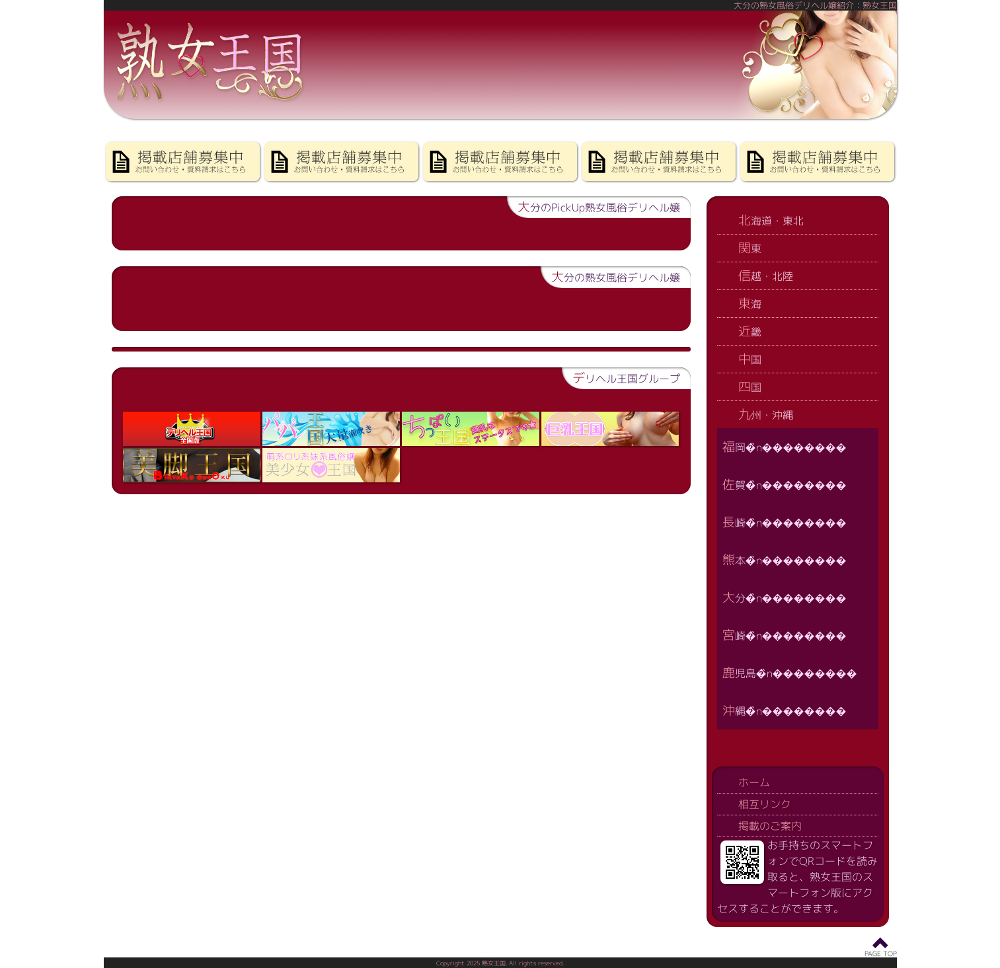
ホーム (754, 782)
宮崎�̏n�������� (784, 635)
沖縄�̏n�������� (784, 710)
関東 (749, 247)
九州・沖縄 (765, 414)
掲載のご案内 (770, 826)
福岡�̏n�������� (784, 446)
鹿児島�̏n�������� (789, 672)
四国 (749, 386)
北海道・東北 (771, 220)
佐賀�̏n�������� (784, 484)
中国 (749, 358)
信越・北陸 (765, 275)
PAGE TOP (881, 953)
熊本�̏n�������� (784, 559)
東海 (749, 303)
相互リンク (764, 804)
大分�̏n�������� (784, 597)
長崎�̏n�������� (784, 522)
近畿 (749, 331)
